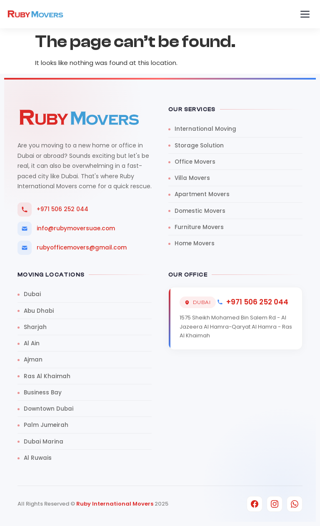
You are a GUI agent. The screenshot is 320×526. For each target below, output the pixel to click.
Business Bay (43, 392)
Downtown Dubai (48, 409)
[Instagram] (274, 504)
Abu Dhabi (39, 311)
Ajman (33, 360)
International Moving (205, 129)
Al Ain (32, 343)
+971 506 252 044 (53, 209)
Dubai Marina (43, 442)
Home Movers (195, 243)
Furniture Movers (199, 227)
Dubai (32, 294)
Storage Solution (199, 146)
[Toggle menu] (305, 14)
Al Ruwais (38, 458)
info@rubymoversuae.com (66, 229)
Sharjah (35, 327)
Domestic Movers (200, 211)
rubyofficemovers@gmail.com (72, 248)
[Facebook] (254, 504)
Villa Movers (192, 178)
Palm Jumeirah (46, 425)
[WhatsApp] (294, 504)
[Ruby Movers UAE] (36, 14)
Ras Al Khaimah (47, 376)
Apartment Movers (202, 194)
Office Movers (195, 162)
